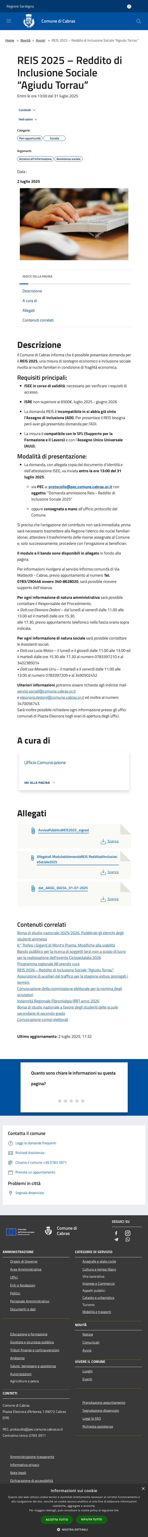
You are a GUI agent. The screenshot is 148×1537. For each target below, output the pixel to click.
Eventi (87, 1379)
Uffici (14, 1277)
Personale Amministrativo (29, 1301)
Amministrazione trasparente (32, 1456)
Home (9, 40)
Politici (15, 1293)
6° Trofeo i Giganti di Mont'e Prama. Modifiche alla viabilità (66, 945)
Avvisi (40, 40)
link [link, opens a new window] (116, 1510)
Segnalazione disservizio (100, 1410)
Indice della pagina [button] (37, 276)
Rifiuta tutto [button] (91, 1519)
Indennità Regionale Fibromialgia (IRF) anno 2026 (58, 1001)
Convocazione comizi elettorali (42, 1020)
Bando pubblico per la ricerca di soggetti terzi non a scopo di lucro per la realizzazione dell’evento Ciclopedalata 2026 (71, 954)
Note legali (18, 1472)
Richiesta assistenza (97, 1426)
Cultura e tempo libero (99, 1269)
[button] (74, 1529)
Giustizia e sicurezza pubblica (32, 1342)
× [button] (143, 1489)
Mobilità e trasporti (96, 1311)
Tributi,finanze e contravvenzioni (34, 1350)
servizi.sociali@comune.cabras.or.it (46, 691)
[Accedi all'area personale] (129, 6)
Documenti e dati (23, 1309)
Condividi (28, 110)
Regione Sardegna (20, 6)
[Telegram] (116, 1239)
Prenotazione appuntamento (103, 1402)
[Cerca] (138, 21)
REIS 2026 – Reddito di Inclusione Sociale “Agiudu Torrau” (65, 970)
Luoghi (87, 1371)
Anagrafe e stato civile (99, 1261)
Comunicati (90, 1342)
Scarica (109, 841)
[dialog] (74, 1510)
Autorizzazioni (21, 1374)
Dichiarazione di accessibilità (31, 1480)
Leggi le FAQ (91, 1418)
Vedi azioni (29, 119)
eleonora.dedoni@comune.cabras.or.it (52, 697)
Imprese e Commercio (98, 1283)
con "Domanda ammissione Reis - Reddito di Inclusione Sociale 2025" (75, 493)
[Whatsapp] (127, 1239)
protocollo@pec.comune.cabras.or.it (80, 487)
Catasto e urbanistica (98, 1297)
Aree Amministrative (25, 1269)
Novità (25, 40)
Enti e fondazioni (22, 1285)
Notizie (87, 1334)
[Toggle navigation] (8, 20)
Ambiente (17, 1358)
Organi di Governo (23, 1261)
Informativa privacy (24, 1464)
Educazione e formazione (28, 1334)
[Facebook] (116, 1233)
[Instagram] (127, 1233)
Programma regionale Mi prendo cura (48, 964)
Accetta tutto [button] (57, 1520)
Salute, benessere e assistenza (33, 1366)
